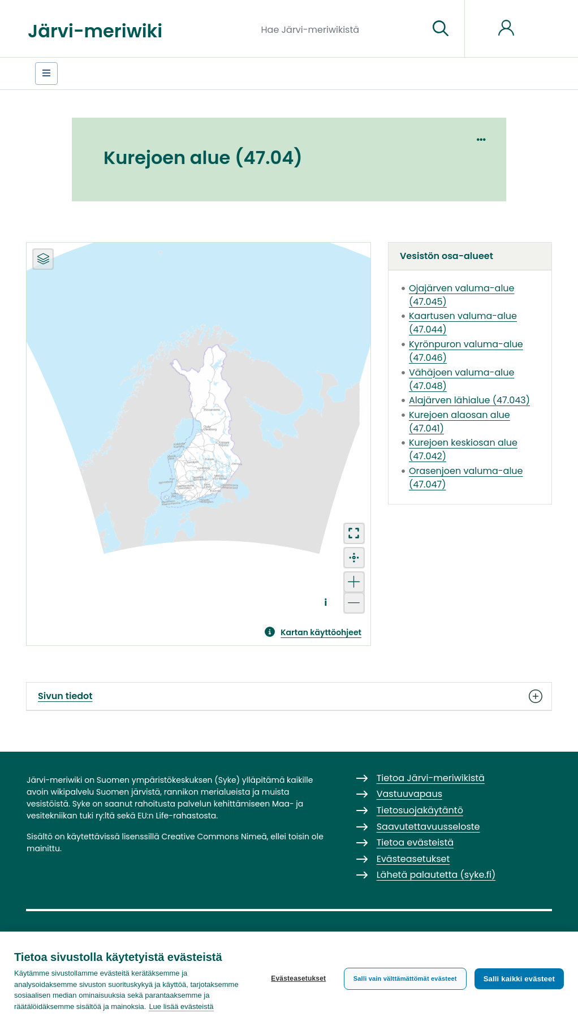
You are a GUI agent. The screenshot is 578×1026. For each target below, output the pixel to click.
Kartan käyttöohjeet (321, 632)
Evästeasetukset (298, 978)
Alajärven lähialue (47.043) (469, 400)
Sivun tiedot (289, 696)
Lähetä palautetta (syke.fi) (436, 874)
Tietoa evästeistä (415, 842)
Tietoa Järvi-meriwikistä (431, 777)
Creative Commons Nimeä (213, 836)
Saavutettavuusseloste (428, 826)
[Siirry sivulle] (440, 29)
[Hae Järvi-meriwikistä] (341, 29)
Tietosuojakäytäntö (420, 810)
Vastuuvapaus (409, 793)
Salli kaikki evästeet (519, 979)
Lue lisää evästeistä (181, 1006)
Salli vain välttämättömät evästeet (405, 978)
